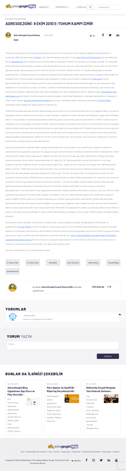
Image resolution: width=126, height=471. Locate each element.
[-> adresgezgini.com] (108, 7)
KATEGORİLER (62, 7)
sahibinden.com (12, 96)
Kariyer (56, 452)
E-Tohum (37, 57)
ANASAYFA (43, 7)
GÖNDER (107, 356)
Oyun (50, 452)
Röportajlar (106, 452)
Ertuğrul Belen (104, 100)
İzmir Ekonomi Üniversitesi (89, 57)
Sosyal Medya (20, 19)
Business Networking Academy (37, 100)
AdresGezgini (17, 62)
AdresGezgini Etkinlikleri (91, 452)
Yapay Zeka (65, 452)
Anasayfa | (10, 19)
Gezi (22, 452)
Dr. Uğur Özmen (24, 227)
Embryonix (97, 79)
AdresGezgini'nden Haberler (36, 452)
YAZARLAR (81, 7)
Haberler (116, 452)
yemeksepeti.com (109, 92)
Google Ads (76, 452)
